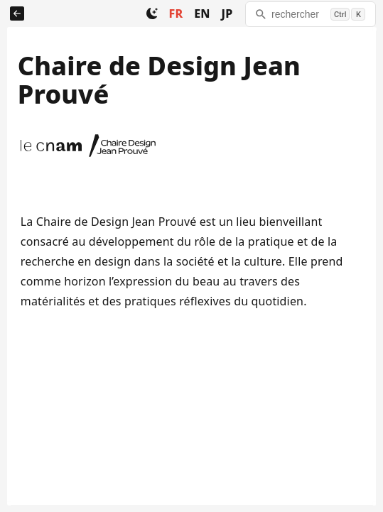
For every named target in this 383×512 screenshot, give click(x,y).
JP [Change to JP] (227, 13)
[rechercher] (310, 14)
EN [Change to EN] (202, 13)
